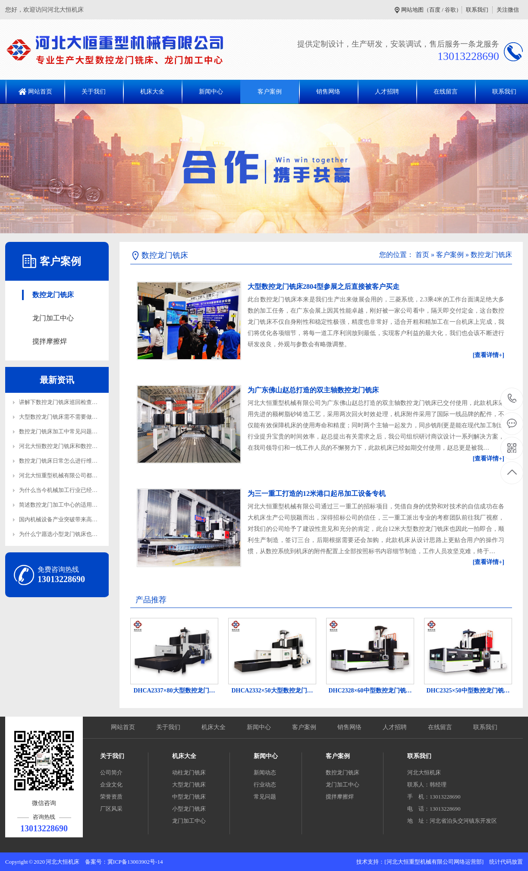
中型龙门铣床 (189, 796)
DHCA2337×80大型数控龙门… (174, 690)
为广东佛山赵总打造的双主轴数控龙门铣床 (313, 390)
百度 (434, 9)
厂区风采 (111, 808)
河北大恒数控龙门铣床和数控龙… (61, 446)
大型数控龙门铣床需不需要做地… (61, 417)
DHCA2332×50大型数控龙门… (272, 690)
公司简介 (111, 772)
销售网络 (328, 91)
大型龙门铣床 (189, 784)
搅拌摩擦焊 (49, 341)
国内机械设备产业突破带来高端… (61, 519)
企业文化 (111, 784)
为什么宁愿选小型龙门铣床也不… (61, 534)
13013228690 (512, 399)
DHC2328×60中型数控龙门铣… (370, 690)
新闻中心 (211, 91)
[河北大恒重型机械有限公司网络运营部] (434, 861)
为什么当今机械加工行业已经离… (61, 490)
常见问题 (265, 796)
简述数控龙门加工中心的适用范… (61, 504)
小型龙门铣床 (189, 808)
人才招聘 (387, 91)
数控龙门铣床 (53, 294)
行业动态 (265, 784)
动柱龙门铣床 (189, 772)
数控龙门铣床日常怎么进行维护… (61, 460)
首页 (422, 254)
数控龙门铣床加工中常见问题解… (61, 431)
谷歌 (450, 9)
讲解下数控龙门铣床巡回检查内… (61, 402)
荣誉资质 (111, 796)
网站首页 (40, 91)
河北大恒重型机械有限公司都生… (61, 475)
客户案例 (270, 91)
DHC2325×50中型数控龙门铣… (467, 690)
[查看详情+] (488, 355)
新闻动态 (265, 772)
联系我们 (477, 9)
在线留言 (446, 91)
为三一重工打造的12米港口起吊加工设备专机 (317, 493)
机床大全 (152, 91)
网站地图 (412, 9)
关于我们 (94, 91)
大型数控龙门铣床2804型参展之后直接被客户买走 (323, 286)
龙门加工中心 (53, 318)
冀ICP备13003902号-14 (135, 861)
